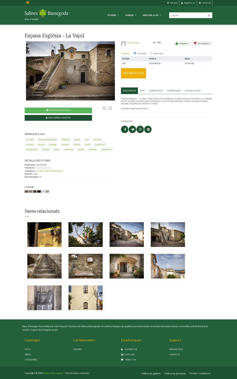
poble (56, 149)
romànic (97, 139)
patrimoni (68, 149)
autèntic (92, 149)
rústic (87, 144)
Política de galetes (151, 373)
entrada (65, 144)
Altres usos (158, 53)
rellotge (52, 144)
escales (29, 144)
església (66, 139)
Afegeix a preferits (58, 110)
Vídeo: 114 (128, 359)
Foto (27, 349)
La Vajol (30, 139)
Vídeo (28, 354)
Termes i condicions (200, 373)
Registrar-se (188, 2)
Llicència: (125, 53)
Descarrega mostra (58, 118)
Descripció (129, 90)
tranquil (45, 149)
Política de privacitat (175, 373)
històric (76, 144)
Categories (31, 359)
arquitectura (31, 149)
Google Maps (193, 90)
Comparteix (174, 90)
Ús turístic (142, 53)
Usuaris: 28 (129, 349)
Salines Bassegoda (48, 139)
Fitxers (112, 15)
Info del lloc (150, 15)
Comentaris (156, 90)
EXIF (142, 90)
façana (41, 144)
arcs (87, 139)
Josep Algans (133, 42)
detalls (81, 149)
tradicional (100, 144)
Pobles (129, 15)
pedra (77, 139)
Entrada (172, 2)
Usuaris (77, 349)
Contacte (174, 354)
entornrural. (106, 149)
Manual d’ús (176, 349)
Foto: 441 (128, 354)
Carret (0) (205, 2)
